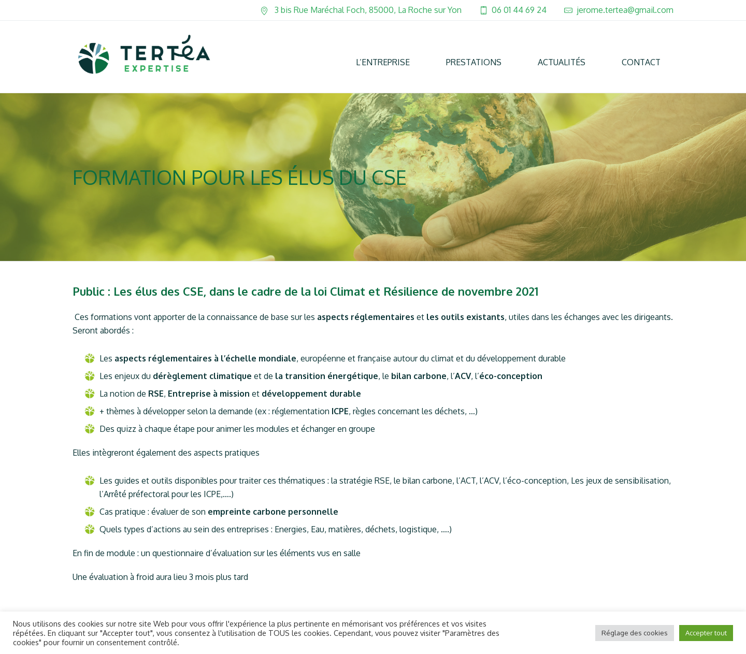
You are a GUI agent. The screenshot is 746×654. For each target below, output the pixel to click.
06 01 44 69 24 (519, 10)
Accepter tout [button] (706, 633)
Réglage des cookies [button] (634, 633)
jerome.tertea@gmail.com (625, 10)
